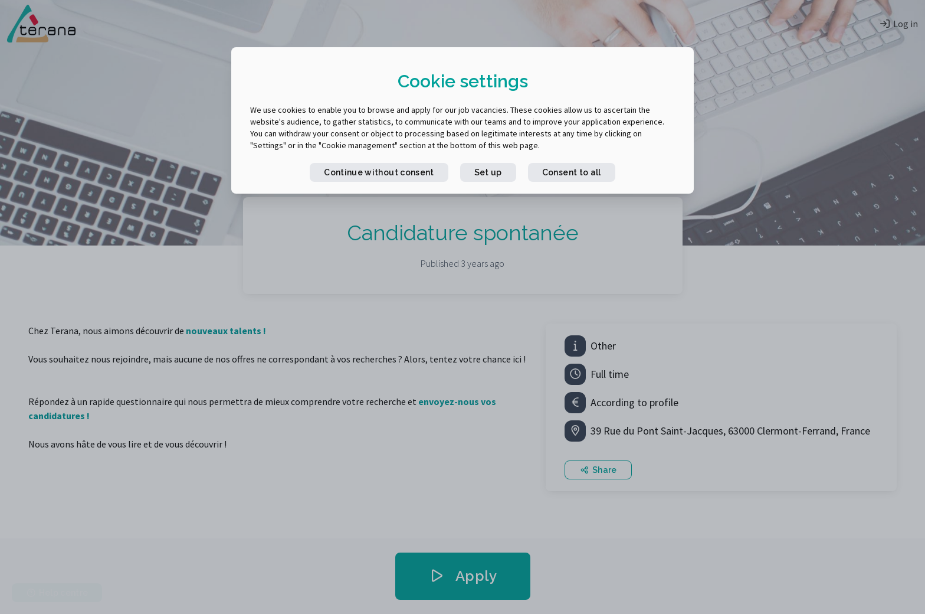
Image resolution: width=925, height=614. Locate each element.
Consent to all (571, 172)
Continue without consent (379, 172)
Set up (488, 172)
